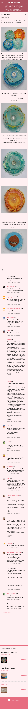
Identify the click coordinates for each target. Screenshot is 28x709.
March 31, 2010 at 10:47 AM (14, 608)
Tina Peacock (10, 317)
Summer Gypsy (11, 454)
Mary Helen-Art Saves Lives (14, 552)
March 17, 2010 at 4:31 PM (13, 282)
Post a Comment (7, 612)
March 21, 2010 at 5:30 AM (13, 513)
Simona (9, 339)
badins (17, 703)
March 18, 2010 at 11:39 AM (14, 377)
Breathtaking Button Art (9, 652)
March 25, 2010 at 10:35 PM (14, 563)
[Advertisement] (14, 628)
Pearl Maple (10, 466)
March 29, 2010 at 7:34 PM (13, 599)
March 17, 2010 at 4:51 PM (13, 292)
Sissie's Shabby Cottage (13, 495)
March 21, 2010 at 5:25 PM (13, 539)
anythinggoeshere (11, 297)
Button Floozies (14, 2)
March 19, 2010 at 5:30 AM (13, 462)
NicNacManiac (10, 286)
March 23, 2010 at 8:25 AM (13, 548)
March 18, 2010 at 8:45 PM (13, 437)
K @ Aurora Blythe (11, 593)
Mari (8, 478)
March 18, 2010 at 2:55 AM (13, 313)
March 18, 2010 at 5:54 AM (13, 335)
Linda (8, 441)
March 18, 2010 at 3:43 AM (13, 326)
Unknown (9, 543)
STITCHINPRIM (11, 518)
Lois (8, 426)
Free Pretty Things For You (13, 308)
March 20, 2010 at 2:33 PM (13, 473)
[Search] (26, 3)
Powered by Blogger (14, 700)
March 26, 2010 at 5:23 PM (13, 589)
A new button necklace (8, 668)
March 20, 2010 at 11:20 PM (14, 491)
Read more (24, 659)
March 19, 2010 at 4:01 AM (13, 450)
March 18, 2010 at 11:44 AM (14, 421)
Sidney (8, 330)
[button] (26, 15)
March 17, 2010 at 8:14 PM (13, 304)
